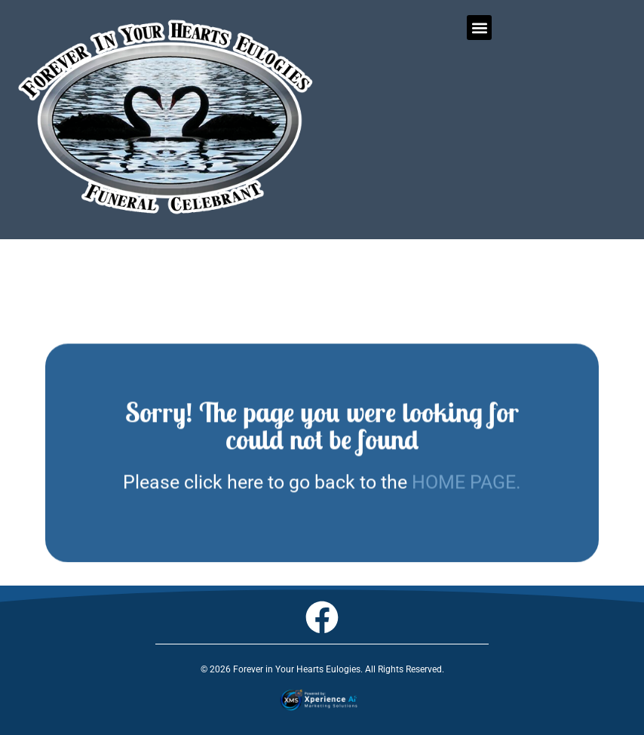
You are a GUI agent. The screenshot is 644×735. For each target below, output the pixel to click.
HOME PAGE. (466, 492)
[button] (479, 27)
